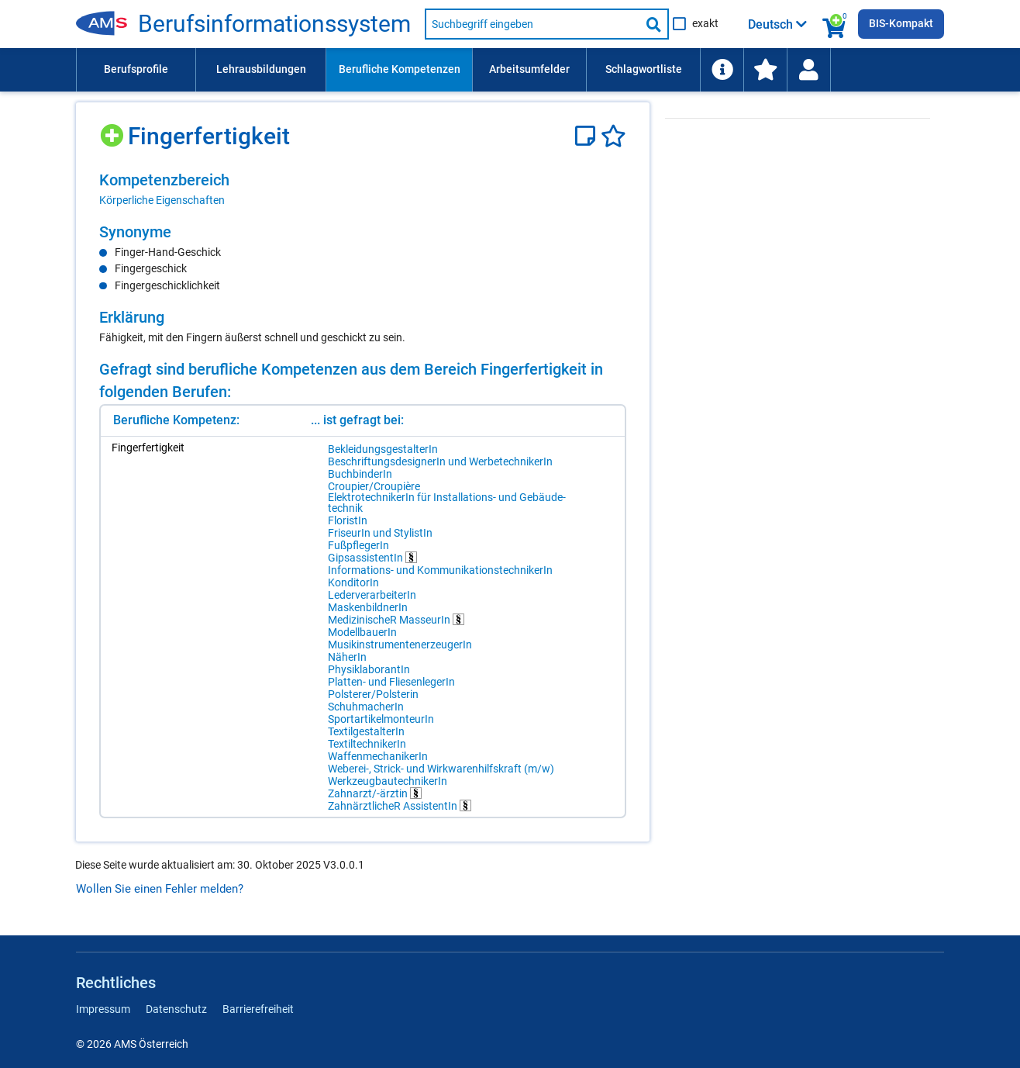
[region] (362, 189)
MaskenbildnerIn (368, 607)
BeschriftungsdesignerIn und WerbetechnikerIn (440, 461)
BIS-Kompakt (901, 23)
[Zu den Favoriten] (765, 70)
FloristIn (347, 520)
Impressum (103, 1009)
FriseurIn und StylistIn (380, 532)
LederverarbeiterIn (372, 594)
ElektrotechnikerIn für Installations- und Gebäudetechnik (422, 502)
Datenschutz (176, 1009)
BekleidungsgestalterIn (383, 449)
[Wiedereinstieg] (808, 70)
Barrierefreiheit (258, 1009)
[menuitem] (135, 70)
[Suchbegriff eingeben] (532, 24)
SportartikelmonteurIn (381, 719)
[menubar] (510, 70)
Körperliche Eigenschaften (162, 200)
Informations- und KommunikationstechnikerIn (440, 570)
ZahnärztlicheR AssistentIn (399, 805)
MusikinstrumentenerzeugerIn (400, 644)
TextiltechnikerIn (367, 743)
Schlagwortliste (643, 69)
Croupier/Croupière (374, 486)
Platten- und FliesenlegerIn (391, 681)
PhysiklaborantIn (369, 669)
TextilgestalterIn (366, 731)
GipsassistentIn (372, 557)
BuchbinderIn (360, 473)
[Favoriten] (613, 136)
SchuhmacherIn (366, 706)
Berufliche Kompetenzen (399, 69)
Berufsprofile (136, 69)
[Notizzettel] (588, 136)
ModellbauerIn (362, 632)
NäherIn (347, 657)
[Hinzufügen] (113, 130)
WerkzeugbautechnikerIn (387, 781)
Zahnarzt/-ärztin (375, 793)
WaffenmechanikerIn (378, 756)
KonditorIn (353, 582)
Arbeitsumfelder (529, 69)
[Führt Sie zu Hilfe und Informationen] (721, 70)
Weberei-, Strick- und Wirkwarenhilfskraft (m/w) (441, 768)
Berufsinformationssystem (274, 24)
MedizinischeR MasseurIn (396, 619)
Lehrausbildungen (261, 69)
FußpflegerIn (358, 545)
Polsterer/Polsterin (373, 694)
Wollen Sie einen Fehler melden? (159, 889)
